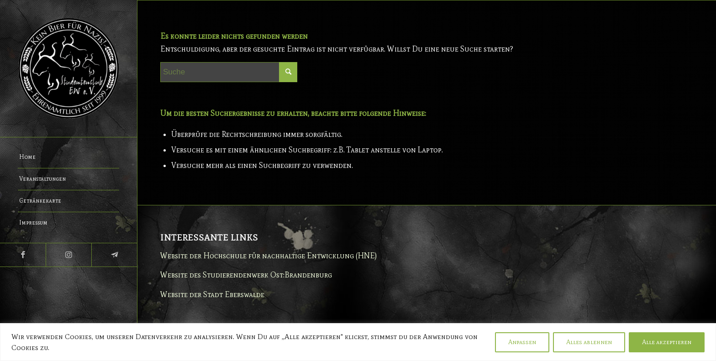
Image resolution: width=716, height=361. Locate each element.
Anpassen (522, 342)
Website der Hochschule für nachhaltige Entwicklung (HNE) (268, 255)
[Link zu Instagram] (68, 255)
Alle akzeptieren (666, 342)
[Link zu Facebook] (23, 255)
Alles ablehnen (589, 342)
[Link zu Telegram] (114, 255)
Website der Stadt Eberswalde (212, 294)
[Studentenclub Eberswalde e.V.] (68, 68)
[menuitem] (68, 157)
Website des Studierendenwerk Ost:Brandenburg (246, 274)
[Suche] (228, 72)
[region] (358, 342)
